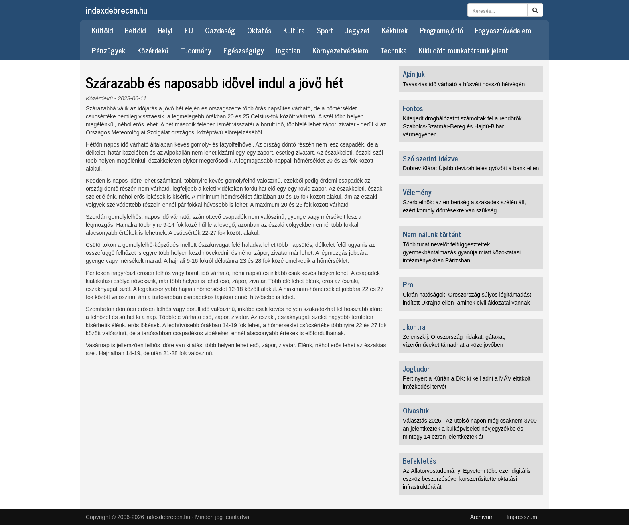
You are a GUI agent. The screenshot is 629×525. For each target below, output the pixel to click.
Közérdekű (152, 50)
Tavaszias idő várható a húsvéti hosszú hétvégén (464, 84)
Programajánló (441, 30)
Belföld (135, 30)
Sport (325, 30)
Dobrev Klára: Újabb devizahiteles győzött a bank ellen (471, 168)
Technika (393, 50)
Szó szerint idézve (430, 158)
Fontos (413, 108)
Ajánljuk (414, 74)
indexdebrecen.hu (116, 9)
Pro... (410, 284)
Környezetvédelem (340, 50)
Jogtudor (416, 368)
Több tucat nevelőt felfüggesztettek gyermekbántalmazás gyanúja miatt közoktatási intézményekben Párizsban (462, 252)
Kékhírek (395, 30)
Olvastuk (416, 410)
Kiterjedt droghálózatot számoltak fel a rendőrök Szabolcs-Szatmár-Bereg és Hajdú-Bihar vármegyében (462, 126)
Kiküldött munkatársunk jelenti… (466, 50)
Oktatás (259, 30)
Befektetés (419, 460)
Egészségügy (243, 50)
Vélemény (417, 192)
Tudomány (196, 50)
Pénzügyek (108, 50)
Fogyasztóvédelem (503, 30)
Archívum (482, 517)
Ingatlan (288, 50)
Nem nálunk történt (432, 234)
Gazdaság (220, 30)
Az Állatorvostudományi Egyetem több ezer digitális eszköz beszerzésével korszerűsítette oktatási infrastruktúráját (466, 479)
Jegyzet (357, 30)
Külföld (102, 30)
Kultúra (294, 30)
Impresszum (522, 517)
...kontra (414, 326)
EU (189, 30)
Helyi (165, 30)
